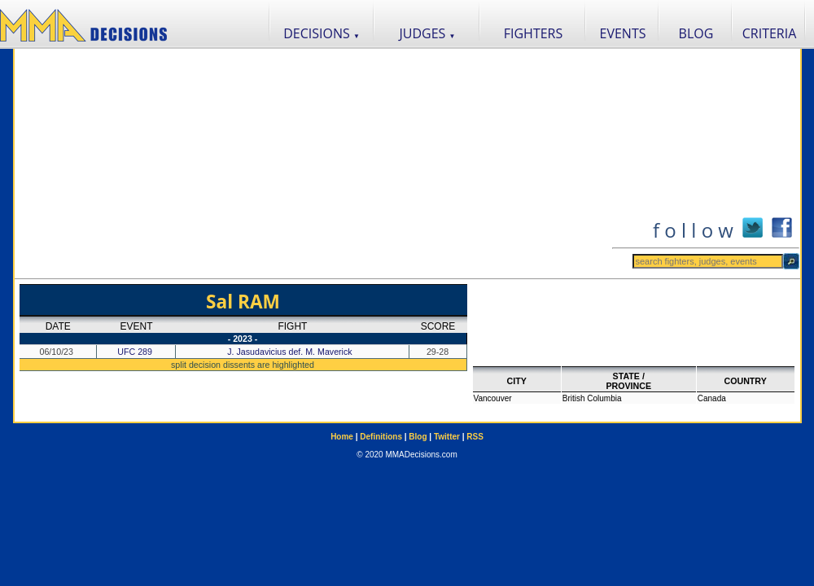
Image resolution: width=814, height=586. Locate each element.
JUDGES (428, 33)
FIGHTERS (533, 33)
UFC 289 (134, 351)
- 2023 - (243, 338)
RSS (475, 436)
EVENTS (623, 33)
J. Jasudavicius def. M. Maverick (290, 351)
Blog (418, 436)
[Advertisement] (313, 164)
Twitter (447, 436)
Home (341, 436)
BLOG (696, 33)
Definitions (381, 436)
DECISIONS (321, 33)
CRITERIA (769, 33)
